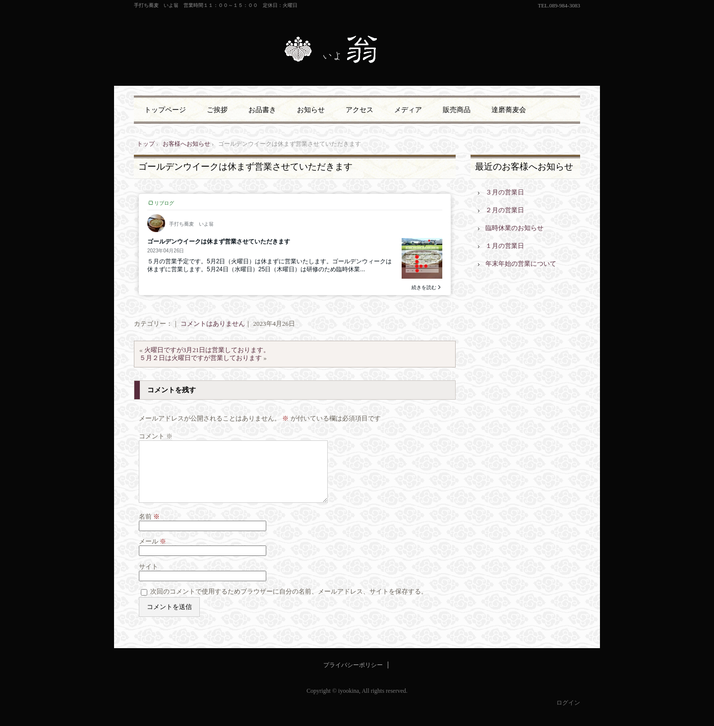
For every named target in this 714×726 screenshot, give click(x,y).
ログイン (568, 714)
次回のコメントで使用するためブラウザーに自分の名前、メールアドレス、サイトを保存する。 (288, 603)
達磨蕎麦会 (508, 110)
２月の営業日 (504, 210)
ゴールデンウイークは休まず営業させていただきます (245, 167)
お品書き (262, 110)
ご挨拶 (217, 110)
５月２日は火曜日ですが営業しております (200, 358)
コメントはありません (212, 323)
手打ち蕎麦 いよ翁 (357, 50)
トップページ (165, 110)
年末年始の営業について (520, 263)
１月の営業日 (504, 245)
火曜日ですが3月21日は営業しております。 (207, 350)
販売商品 (457, 110)
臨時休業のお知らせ (514, 228)
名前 (149, 528)
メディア (408, 110)
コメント (156, 436)
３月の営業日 (504, 192)
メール (152, 553)
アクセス (359, 110)
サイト (148, 578)
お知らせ (311, 110)
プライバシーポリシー (353, 676)
